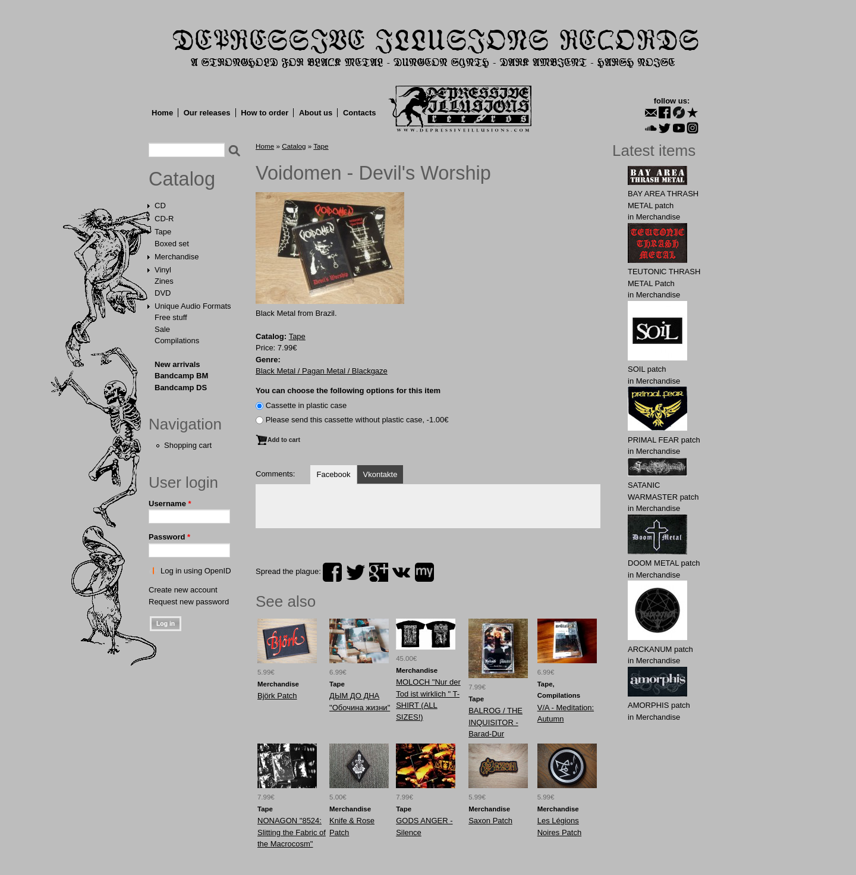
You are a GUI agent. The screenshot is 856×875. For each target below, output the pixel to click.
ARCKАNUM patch (660, 649)
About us (315, 112)
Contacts (359, 112)
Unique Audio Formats (193, 306)
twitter (355, 572)
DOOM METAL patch (664, 563)
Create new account (183, 589)
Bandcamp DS (181, 387)
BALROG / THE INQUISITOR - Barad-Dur (495, 722)
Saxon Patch (490, 820)
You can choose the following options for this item (348, 390)
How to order (264, 112)
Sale (162, 329)
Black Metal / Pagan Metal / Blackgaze (322, 370)
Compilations (177, 340)
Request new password (189, 601)
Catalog (182, 179)
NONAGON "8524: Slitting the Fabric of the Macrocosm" (291, 832)
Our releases (207, 112)
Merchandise (177, 256)
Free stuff (171, 317)
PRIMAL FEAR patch (664, 439)
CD (160, 205)
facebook (332, 572)
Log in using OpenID (195, 570)
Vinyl (163, 269)
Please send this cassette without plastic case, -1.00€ (357, 419)
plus (378, 572)
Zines (164, 281)
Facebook (333, 474)
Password (169, 536)
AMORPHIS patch (659, 705)
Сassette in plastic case (306, 405)
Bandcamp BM (181, 375)
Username (170, 503)
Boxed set (172, 243)
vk (401, 572)
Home (162, 112)
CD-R (164, 218)
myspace (424, 572)
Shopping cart (188, 445)
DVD (163, 292)
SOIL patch (647, 369)
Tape (163, 231)
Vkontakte (380, 474)
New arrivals (177, 364)
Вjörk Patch (277, 695)
